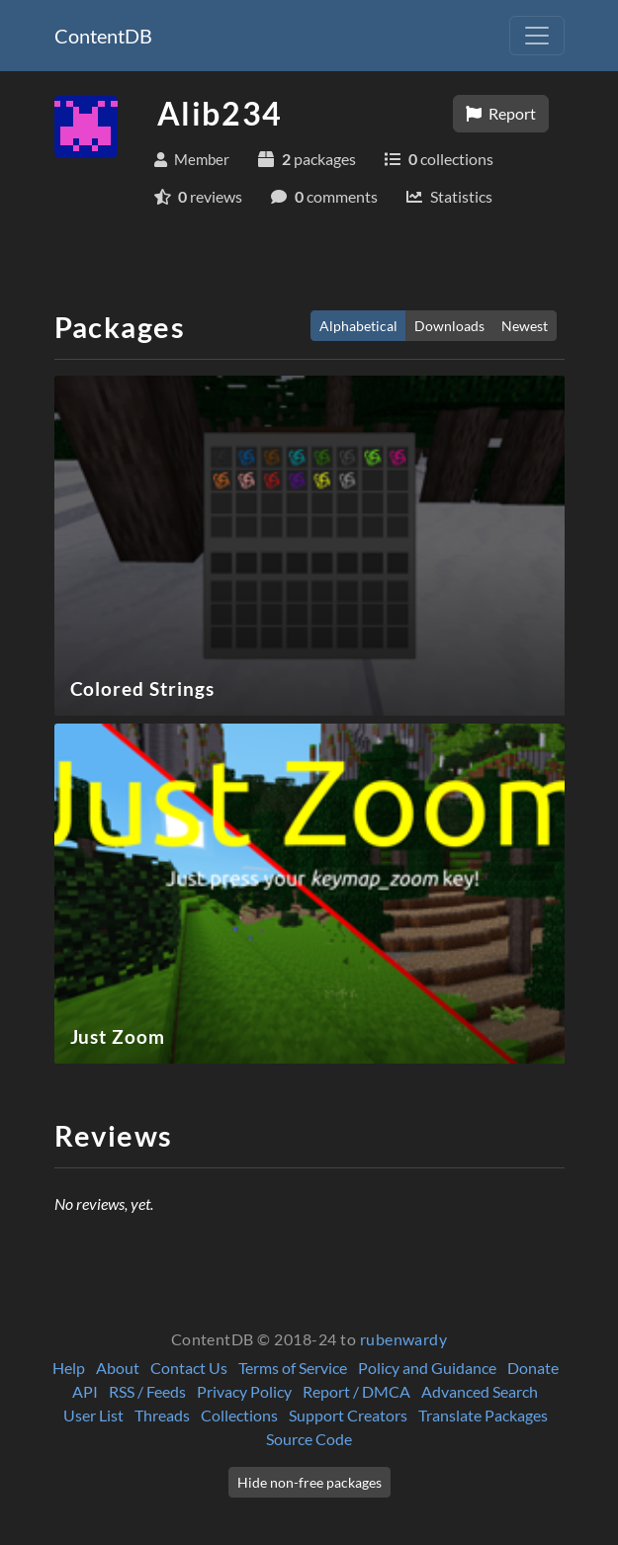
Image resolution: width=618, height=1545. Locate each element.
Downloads (449, 325)
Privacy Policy (244, 1391)
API (85, 1391)
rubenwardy (404, 1339)
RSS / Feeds (147, 1391)
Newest (524, 325)
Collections (239, 1415)
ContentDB (103, 35)
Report (501, 113)
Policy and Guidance (427, 1367)
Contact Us (188, 1367)
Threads (162, 1415)
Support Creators (348, 1415)
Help (68, 1367)
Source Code (309, 1438)
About (117, 1367)
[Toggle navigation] (537, 35)
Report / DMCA (356, 1391)
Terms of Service (292, 1367)
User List (93, 1415)
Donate (533, 1367)
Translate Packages (483, 1415)
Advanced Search (479, 1391)
